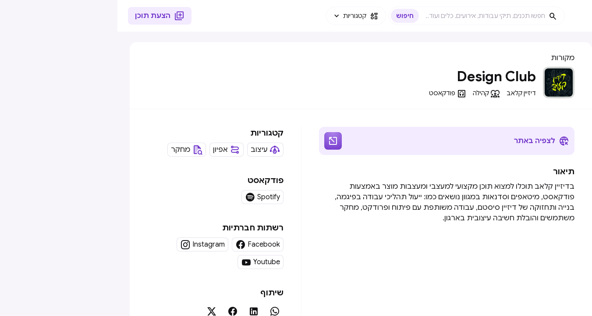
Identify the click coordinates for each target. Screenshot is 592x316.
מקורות (445, 58)
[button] (238, 16)
